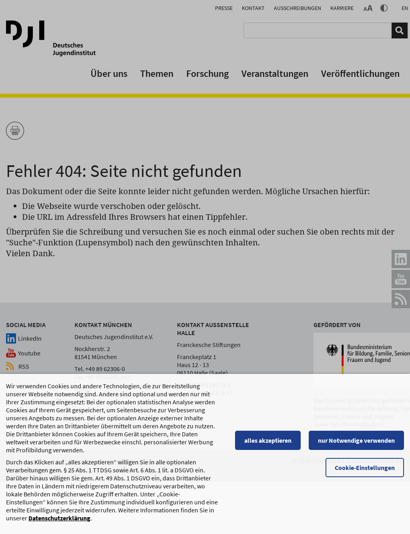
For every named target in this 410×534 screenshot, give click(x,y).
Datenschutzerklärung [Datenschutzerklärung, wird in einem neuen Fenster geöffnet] (59, 522)
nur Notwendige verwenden (356, 444)
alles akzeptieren (267, 444)
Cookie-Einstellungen (365, 472)
